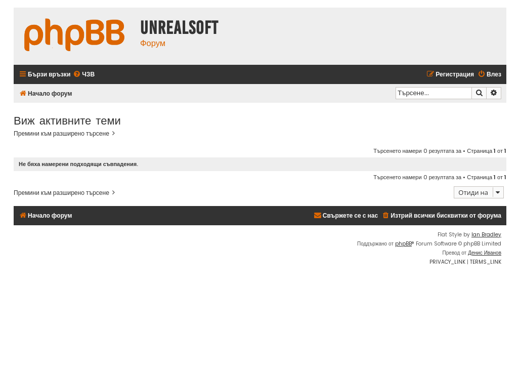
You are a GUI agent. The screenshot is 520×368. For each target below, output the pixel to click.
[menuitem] (84, 74)
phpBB (403, 244)
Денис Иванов (484, 253)
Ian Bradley (486, 234)
